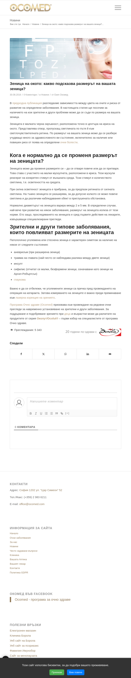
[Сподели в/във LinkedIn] (88, 354)
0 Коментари (30, 94)
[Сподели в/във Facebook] (21, 354)
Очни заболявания (20, 537)
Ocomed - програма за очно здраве (42, 599)
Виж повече (75, 672)
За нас (13, 542)
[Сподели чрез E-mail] (110, 354)
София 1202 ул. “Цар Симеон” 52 (40, 490)
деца (67, 313)
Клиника (14, 555)
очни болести (69, 142)
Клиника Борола (20, 635)
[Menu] (116, 7)
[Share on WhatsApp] (66, 354)
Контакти (15, 568)
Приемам (57, 672)
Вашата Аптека (18, 559)
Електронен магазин (23, 630)
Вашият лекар (18, 563)
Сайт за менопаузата (23, 655)
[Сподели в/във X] (43, 354)
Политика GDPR (19, 572)
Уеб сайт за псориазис (24, 645)
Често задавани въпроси (23, 550)
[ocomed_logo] (54, 7)
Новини (15, 20)
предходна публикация (27, 103)
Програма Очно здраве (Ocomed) (31, 304)
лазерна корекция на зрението (35, 297)
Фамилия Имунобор (23, 650)
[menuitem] (116, 7)
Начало (14, 533)
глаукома (20, 279)
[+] (67, 413)
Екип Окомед (61, 94)
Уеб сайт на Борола (22, 640)
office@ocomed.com (32, 504)
